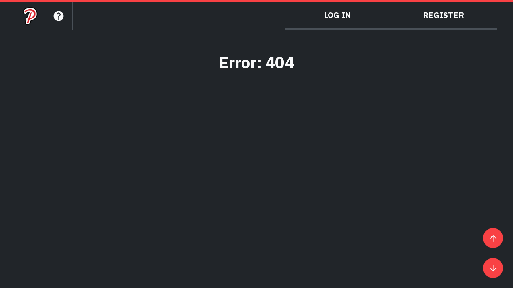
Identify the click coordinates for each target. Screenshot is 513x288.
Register (443, 15)
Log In (337, 15)
